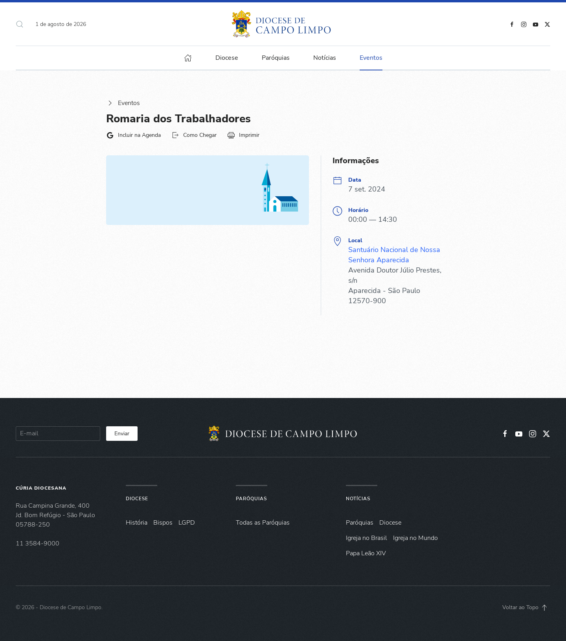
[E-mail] (58, 433)
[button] (20, 24)
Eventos (123, 103)
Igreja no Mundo (415, 538)
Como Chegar (194, 135)
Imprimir (243, 135)
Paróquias (276, 57)
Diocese (137, 498)
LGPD (186, 522)
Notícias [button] (324, 57)
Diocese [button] (226, 57)
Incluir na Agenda (133, 135)
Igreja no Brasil (366, 538)
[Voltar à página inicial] (283, 24)
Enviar (121, 433)
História (136, 522)
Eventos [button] (371, 57)
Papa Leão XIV (366, 553)
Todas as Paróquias (263, 522)
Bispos (163, 522)
